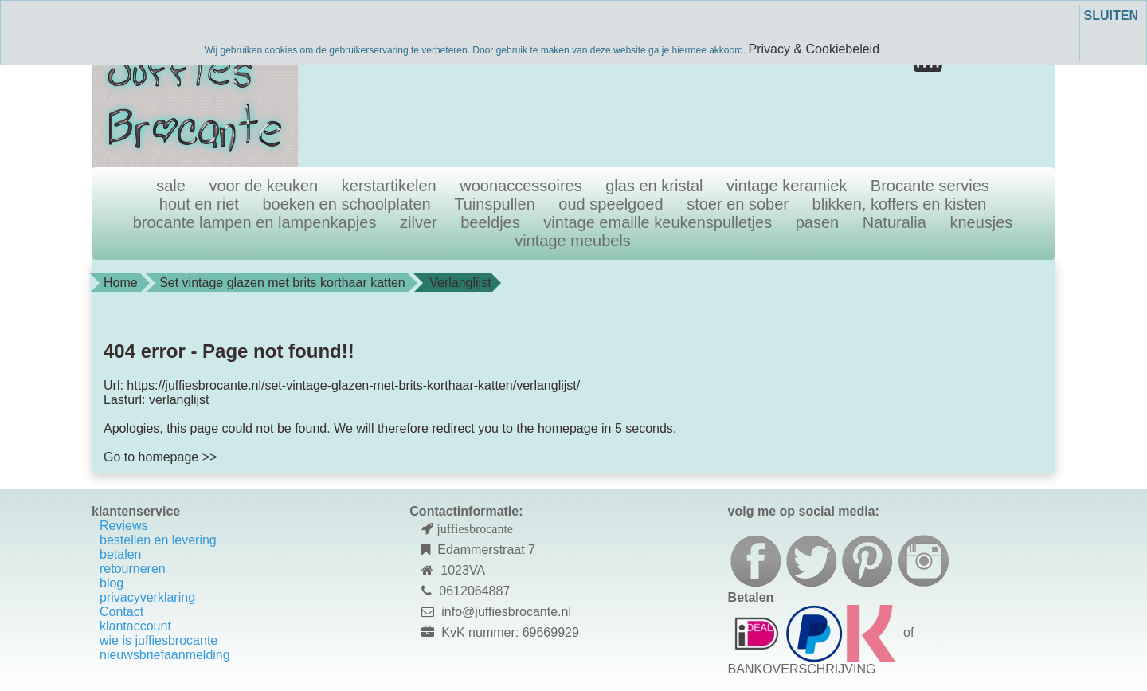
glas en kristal (654, 185)
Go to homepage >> (160, 457)
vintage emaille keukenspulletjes (657, 222)
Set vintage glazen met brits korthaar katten (282, 282)
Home (121, 282)
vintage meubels (573, 240)
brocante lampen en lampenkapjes (255, 222)
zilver (418, 222)
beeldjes (490, 222)
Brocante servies (930, 185)
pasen (818, 222)
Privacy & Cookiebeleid (814, 49)
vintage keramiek (786, 185)
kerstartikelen (389, 185)
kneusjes (980, 222)
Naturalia (894, 222)
